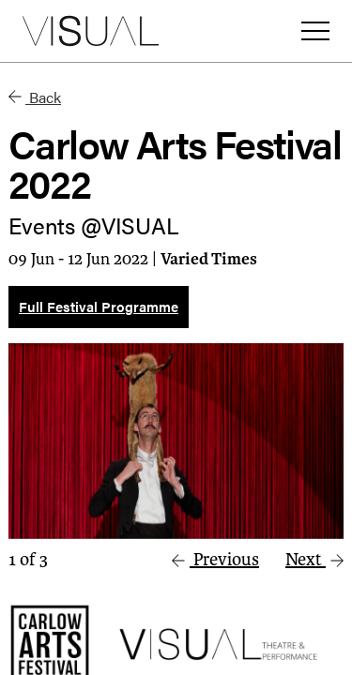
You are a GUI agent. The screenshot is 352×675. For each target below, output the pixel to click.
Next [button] (314, 559)
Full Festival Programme (98, 306)
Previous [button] (215, 559)
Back (34, 97)
